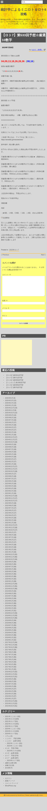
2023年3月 (9, 488)
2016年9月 (9, 679)
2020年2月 (9, 579)
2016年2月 (9, 696)
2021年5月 (9, 542)
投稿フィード (10, 781)
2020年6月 (9, 569)
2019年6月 (9, 598)
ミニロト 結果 (10, 741)
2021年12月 (9, 525)
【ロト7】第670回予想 (13, 387)
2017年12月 (9, 642)
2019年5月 (9, 601)
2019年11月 (9, 586)
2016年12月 (9, 672)
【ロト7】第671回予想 (13, 378)
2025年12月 (9, 408)
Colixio (41, 795)
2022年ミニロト (13, 743)
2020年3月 (9, 576)
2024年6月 (9, 452)
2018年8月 (9, 623)
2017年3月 (9, 664)
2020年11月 (9, 557)
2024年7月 (9, 449)
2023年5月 (9, 483)
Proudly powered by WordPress (14, 795)
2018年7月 (9, 625)
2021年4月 (9, 544)
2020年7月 (9, 566)
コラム (7, 736)
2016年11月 (9, 674)
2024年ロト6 (10, 731)
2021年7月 (9, 537)
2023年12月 (9, 466)
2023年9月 (9, 474)
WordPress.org (10, 786)
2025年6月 (9, 422)
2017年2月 (9, 667)
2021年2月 (9, 549)
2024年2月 (9, 461)
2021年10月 (9, 530)
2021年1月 (9, 552)
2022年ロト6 (10, 724)
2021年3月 (9, 547)
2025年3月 (9, 430)
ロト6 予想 (9, 748)
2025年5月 (9, 425)
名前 (5, 300)
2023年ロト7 (14, 250)
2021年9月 (9, 532)
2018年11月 (9, 615)
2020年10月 (9, 559)
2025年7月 (9, 420)
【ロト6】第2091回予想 (14, 375)
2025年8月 (9, 417)
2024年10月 (9, 442)
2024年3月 (9, 459)
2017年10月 (9, 647)
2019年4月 (9, 603)
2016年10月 (9, 676)
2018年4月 (9, 632)
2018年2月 (9, 637)
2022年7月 (9, 508)
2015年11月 (9, 703)
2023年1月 (9, 493)
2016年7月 (9, 684)
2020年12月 (9, 554)
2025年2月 (9, 432)
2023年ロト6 (11, 751)
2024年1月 (9, 464)
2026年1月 (9, 405)
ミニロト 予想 (10, 738)
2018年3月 (9, 635)
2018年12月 (9, 613)
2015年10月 (9, 706)
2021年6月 (9, 540)
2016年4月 (9, 691)
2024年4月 (9, 457)
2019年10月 (9, 588)
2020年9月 (9, 562)
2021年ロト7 (10, 721)
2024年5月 (9, 454)
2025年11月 (9, 410)
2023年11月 (9, 469)
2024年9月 (9, 444)
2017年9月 (9, 650)
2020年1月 (9, 581)
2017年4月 (9, 662)
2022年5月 (9, 513)
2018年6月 (9, 628)
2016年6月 (9, 686)
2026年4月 (9, 398)
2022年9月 (9, 503)
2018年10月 (9, 618)
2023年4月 (9, 486)
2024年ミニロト (11, 729)
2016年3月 (9, 694)
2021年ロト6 (10, 719)
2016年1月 (9, 698)
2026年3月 (9, 400)
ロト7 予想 (9, 755)
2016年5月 (9, 689)
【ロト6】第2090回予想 (14, 380)
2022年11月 (9, 498)
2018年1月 (9, 640)
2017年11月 (9, 645)
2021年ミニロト (11, 716)
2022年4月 (9, 515)
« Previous (5, 255)
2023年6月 (9, 481)
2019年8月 (9, 593)
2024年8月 (9, 447)
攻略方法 (8, 765)
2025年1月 (9, 435)
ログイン (8, 778)
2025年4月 (9, 427)
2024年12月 (9, 437)
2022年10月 (9, 501)
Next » (43, 255)
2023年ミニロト (13, 746)
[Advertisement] (16, 352)
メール (5, 308)
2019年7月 (9, 596)
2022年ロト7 (10, 726)
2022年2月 (9, 520)
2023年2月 (9, 491)
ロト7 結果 (9, 758)
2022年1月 (9, 522)
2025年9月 (9, 415)
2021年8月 (9, 535)
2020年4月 (9, 574)
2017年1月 (9, 669)
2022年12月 (9, 496)
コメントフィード (11, 783)
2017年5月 (9, 659)
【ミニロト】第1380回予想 (15, 382)
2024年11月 (9, 439)
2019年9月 (9, 591)
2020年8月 (9, 564)
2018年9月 (9, 620)
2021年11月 (9, 527)
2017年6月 (9, 657)
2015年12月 (9, 701)
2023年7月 (9, 479)
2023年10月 (9, 471)
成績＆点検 (9, 763)
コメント (6, 274)
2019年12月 (9, 584)
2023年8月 (9, 476)
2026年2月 (9, 403)
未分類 (7, 768)
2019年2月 (9, 608)
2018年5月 (9, 630)
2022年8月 (9, 505)
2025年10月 (9, 413)
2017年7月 (9, 654)
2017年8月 (9, 652)
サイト (4, 316)
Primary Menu (1, 1)
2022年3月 (9, 518)
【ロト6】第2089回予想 (14, 385)
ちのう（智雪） (37, 50)
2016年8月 (9, 681)
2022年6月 (9, 510)
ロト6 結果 (9, 753)
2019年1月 (9, 610)
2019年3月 (9, 606)
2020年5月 (9, 571)
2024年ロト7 (10, 733)
